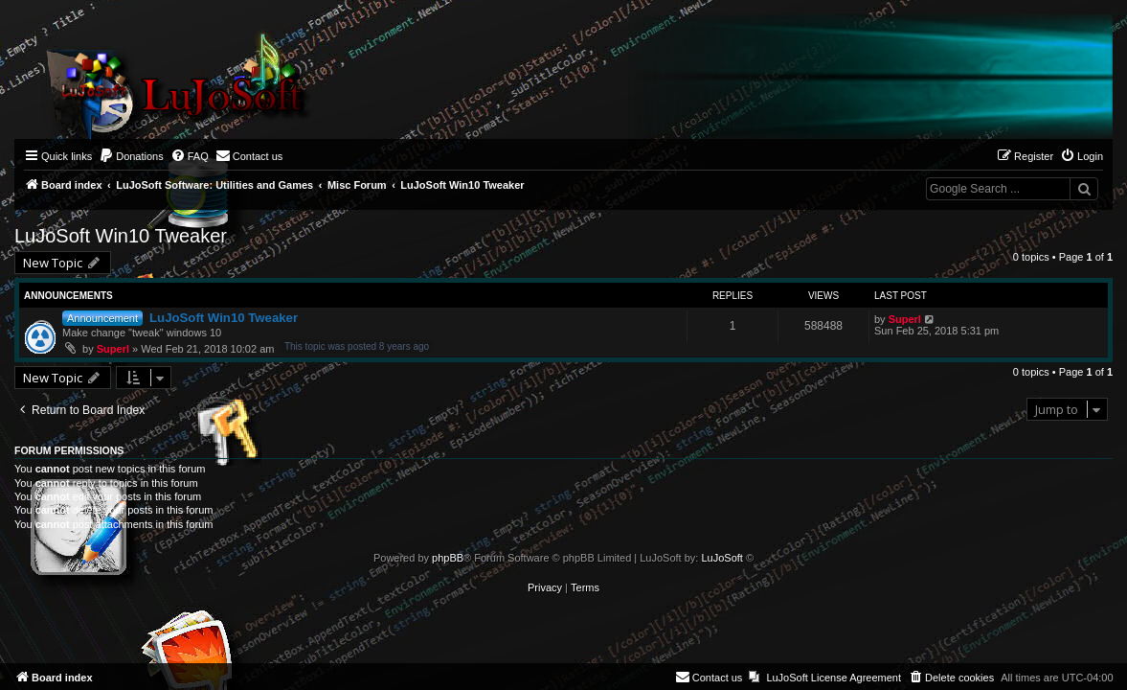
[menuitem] (131, 156)
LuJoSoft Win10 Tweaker (120, 235)
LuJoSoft (721, 558)
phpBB (447, 558)
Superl (113, 349)
